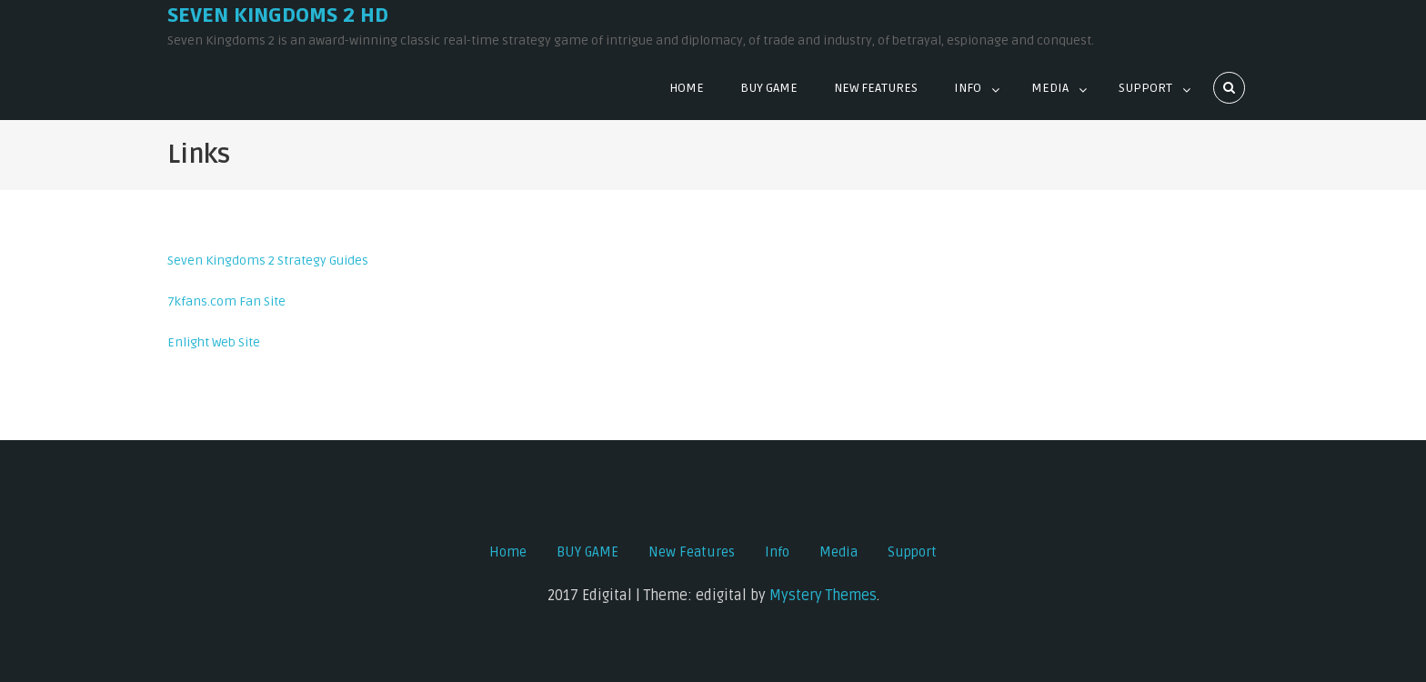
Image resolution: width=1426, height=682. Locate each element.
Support (1145, 87)
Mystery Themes (823, 596)
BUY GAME (769, 87)
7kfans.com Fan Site (226, 301)
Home (686, 87)
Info (967, 87)
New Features (876, 87)
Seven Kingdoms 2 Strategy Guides (267, 260)
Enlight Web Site (213, 342)
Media (1050, 87)
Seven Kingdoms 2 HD (277, 15)
